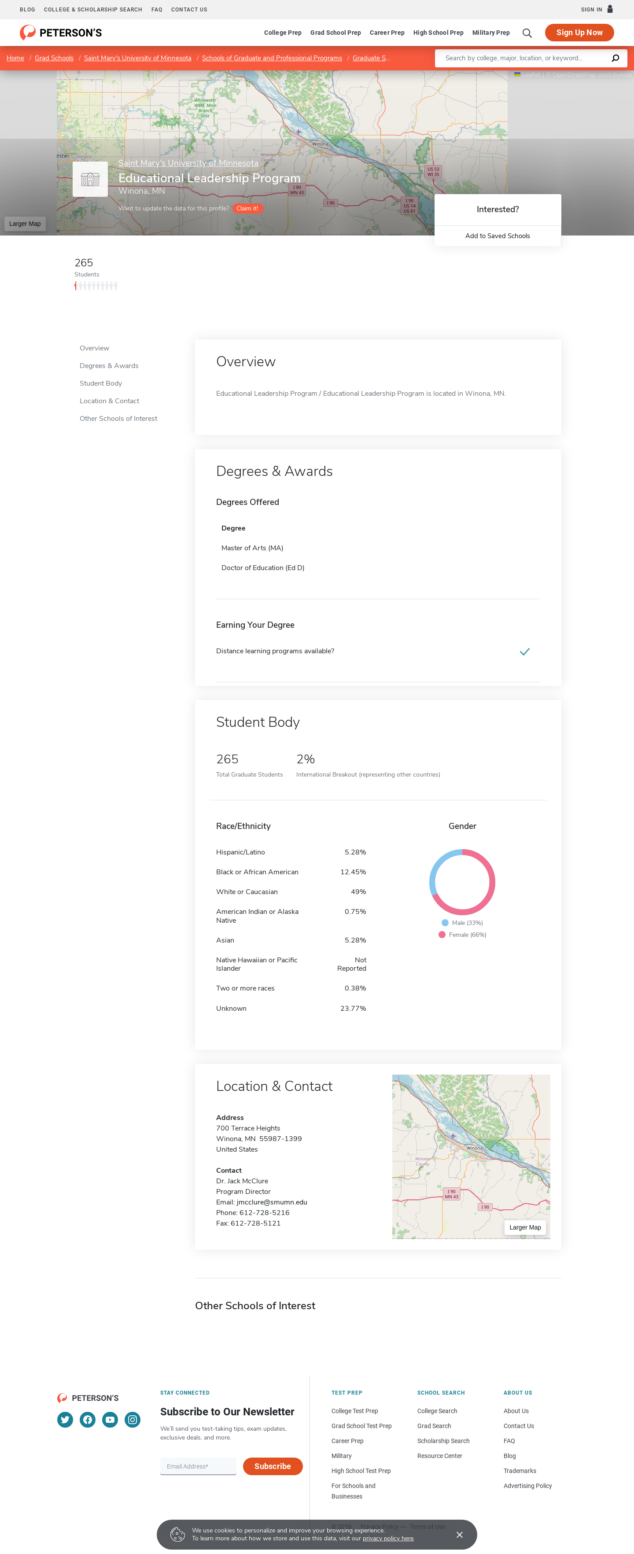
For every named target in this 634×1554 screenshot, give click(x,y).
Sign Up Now (580, 32)
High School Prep (438, 32)
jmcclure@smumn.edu (272, 1202)
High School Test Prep (361, 1470)
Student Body (101, 383)
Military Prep (491, 32)
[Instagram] (132, 1420)
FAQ (156, 10)
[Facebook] (88, 1420)
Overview (94, 348)
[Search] (527, 33)
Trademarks (520, 1470)
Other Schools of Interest (118, 418)
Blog (27, 10)
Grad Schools (54, 58)
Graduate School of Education (396, 58)
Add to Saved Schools (497, 236)
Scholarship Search (443, 1440)
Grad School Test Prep (362, 1425)
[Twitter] (65, 1420)
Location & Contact (109, 401)
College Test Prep (355, 1410)
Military (342, 1455)
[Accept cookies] (453, 1534)
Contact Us (519, 1425)
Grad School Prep (335, 32)
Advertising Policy (528, 1485)
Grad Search (434, 1425)
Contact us (189, 10)
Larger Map (25, 223)
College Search (437, 1410)
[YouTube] (110, 1420)
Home (15, 58)
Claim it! (247, 208)
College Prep (283, 32)
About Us (516, 1410)
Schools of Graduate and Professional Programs (272, 58)
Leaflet (527, 74)
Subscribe (272, 1466)
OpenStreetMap (574, 74)
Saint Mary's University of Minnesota (138, 58)
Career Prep (387, 32)
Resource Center (439, 1455)
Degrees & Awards (109, 366)
